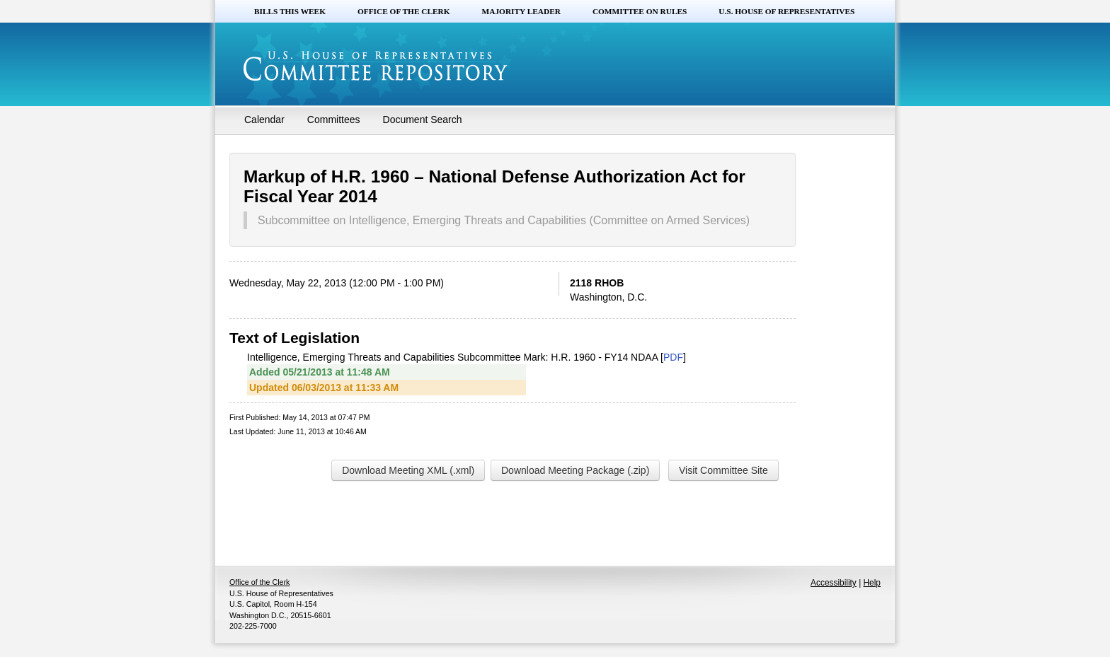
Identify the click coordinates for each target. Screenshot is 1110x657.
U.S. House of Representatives (786, 11)
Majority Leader (521, 11)
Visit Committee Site (723, 470)
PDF (673, 357)
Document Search (422, 119)
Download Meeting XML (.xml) (408, 470)
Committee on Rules (640, 11)
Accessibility (834, 583)
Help (872, 583)
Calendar (264, 119)
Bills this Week (290, 11)
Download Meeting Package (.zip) (575, 470)
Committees (333, 119)
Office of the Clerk (403, 11)
